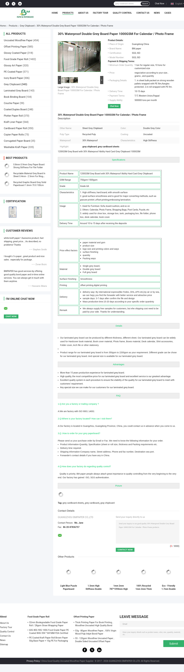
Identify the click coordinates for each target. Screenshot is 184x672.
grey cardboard (92, 503)
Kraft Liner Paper (13, 122)
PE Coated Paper (13, 71)
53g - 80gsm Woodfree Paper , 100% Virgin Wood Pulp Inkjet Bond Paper (95, 632)
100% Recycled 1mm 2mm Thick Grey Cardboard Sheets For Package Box (143, 587)
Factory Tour (100, 13)
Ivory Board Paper (13, 78)
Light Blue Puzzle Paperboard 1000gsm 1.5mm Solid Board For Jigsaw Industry (68, 587)
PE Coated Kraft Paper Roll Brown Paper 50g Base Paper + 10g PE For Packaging (48, 639)
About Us (83, 13)
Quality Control (122, 13)
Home (55, 13)
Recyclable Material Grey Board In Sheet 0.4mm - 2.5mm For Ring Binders (29, 176)
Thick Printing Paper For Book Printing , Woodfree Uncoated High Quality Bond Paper (94, 624)
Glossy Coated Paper (15, 52)
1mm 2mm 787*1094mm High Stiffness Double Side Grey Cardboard (118, 587)
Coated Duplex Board (15, 109)
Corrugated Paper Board (17, 140)
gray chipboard (107, 503)
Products (67, 13)
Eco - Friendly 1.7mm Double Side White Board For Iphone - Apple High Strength (169, 587)
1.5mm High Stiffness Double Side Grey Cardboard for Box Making (93, 587)
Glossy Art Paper (13, 65)
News (157, 13)
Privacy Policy (33, 661)
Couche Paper (11, 103)
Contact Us (142, 13)
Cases (167, 13)
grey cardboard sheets (73, 503)
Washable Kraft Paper (15, 147)
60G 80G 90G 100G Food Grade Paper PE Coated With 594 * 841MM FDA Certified (49, 631)
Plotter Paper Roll (13, 115)
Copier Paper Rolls (14, 134)
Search (145, 4)
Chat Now (159, 3)
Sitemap (4, 644)
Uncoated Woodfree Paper (18, 40)
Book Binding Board (14, 96)
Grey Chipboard (27, 26)
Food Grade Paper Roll (16, 59)
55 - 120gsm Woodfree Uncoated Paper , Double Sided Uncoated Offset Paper (94, 640)
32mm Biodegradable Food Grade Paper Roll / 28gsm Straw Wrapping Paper (48, 624)
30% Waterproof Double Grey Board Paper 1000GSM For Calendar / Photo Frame (79, 90)
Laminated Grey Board (16, 90)
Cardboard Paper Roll (15, 128)
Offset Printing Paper (15, 46)
